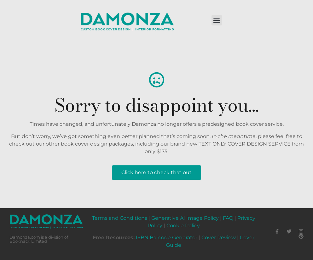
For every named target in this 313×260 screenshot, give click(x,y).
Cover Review (218, 238)
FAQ (228, 218)
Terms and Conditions (119, 218)
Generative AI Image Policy (185, 218)
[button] (217, 20)
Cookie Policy (183, 226)
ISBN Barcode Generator (166, 238)
